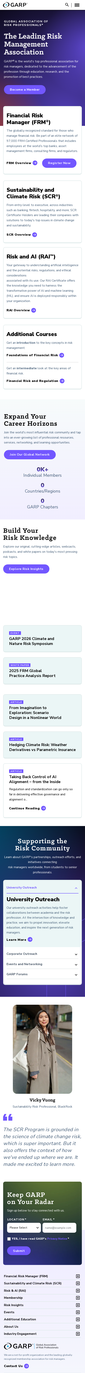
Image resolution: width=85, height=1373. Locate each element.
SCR (33, 1283)
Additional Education (20, 1319)
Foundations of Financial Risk (32, 355)
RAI (15, 1290)
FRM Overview (19, 163)
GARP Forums (42, 974)
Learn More (16, 940)
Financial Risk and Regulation (32, 381)
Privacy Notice (57, 1239)
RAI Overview (18, 310)
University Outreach (42, 888)
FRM (26, 1276)
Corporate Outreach (42, 954)
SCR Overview (19, 235)
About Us (11, 1327)
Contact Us (13, 1366)
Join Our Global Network (30, 454)
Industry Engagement (20, 1334)
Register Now (59, 163)
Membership (13, 1298)
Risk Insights (14, 1305)
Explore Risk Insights (26, 569)
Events (9, 1312)
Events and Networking (42, 964)
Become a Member (25, 89)
